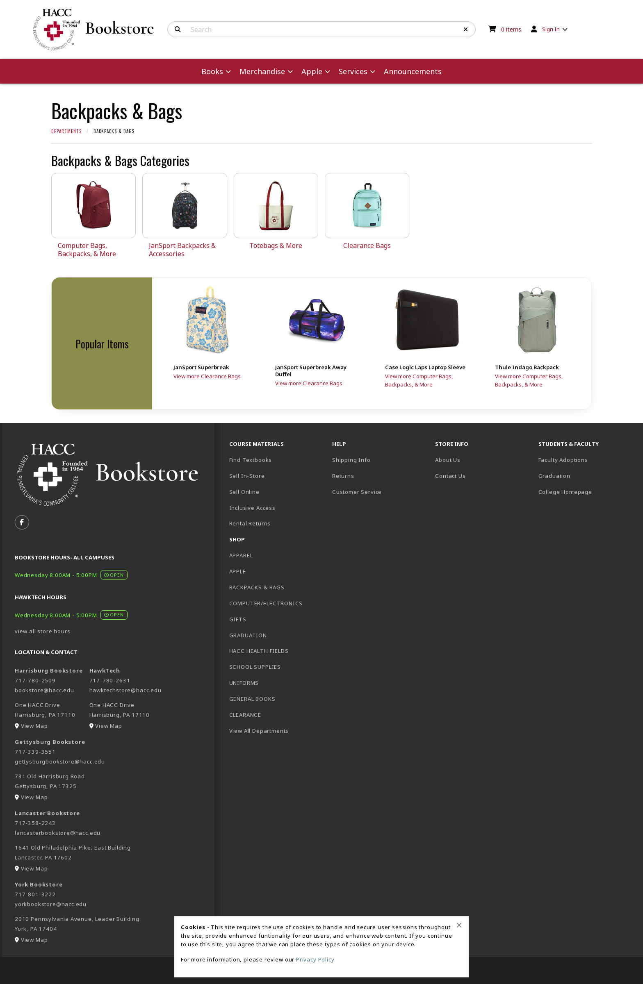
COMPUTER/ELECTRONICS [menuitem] (266, 603)
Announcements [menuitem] (413, 71)
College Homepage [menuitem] (565, 491)
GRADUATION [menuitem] (248, 635)
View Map (34, 725)
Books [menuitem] (212, 71)
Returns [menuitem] (343, 476)
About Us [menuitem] (448, 460)
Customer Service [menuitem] (357, 491)
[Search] (177, 29)
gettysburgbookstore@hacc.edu (60, 761)
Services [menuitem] (353, 71)
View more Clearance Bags (207, 376)
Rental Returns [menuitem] (250, 523)
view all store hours (43, 631)
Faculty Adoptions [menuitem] (563, 460)
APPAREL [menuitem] (241, 555)
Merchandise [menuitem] (262, 71)
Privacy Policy (315, 959)
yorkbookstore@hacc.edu (51, 904)
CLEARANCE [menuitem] (245, 714)
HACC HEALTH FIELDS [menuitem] (259, 650)
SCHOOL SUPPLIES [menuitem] (255, 666)
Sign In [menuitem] (551, 29)
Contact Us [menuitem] (450, 476)
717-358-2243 (35, 823)
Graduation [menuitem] (554, 476)
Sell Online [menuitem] (244, 491)
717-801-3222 (35, 894)
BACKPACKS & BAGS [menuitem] (257, 587)
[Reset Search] (466, 29)
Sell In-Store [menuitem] (247, 476)
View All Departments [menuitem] (259, 730)
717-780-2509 (35, 680)
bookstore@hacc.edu (44, 690)
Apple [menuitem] (311, 71)
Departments (66, 131)
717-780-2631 (109, 680)
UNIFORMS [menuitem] (244, 682)
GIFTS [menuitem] (237, 619)
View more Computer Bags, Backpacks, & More (419, 380)
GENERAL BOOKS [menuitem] (252, 698)
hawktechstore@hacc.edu (125, 690)
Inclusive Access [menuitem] (252, 507)
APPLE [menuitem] (237, 571)
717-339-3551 (35, 751)
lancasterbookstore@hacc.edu (57, 832)
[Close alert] (459, 925)
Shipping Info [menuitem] (351, 460)
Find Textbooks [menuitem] (250, 460)
